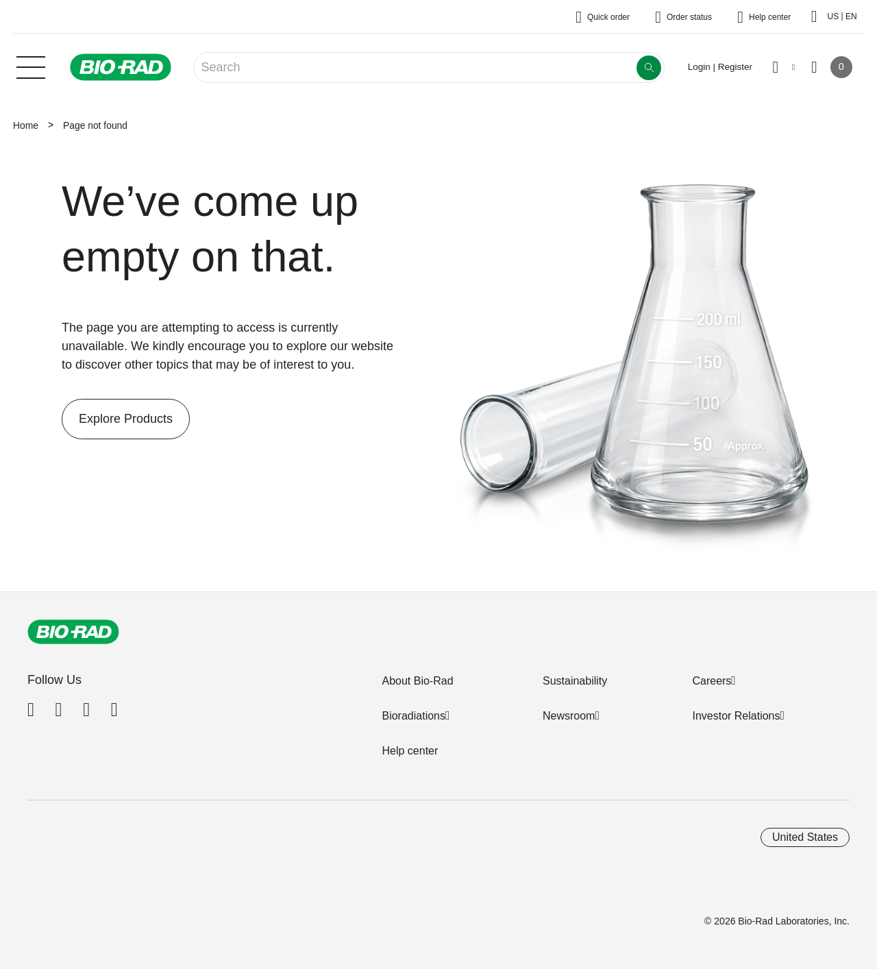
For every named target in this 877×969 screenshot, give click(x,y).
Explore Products (117, 419)
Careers (711, 681)
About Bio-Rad (417, 681)
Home (25, 125)
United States (805, 837)
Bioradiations (413, 716)
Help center (410, 751)
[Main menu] (31, 65)
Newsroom (569, 716)
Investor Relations (736, 716)
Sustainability (575, 681)
